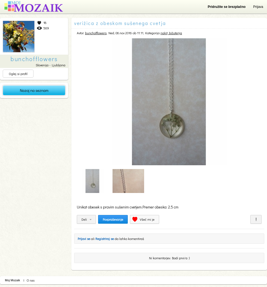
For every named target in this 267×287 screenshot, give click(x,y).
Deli (84, 219)
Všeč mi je (147, 219)
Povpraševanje (113, 219)
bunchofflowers (96, 33)
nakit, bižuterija (171, 33)
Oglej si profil (18, 73)
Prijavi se (84, 238)
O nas (31, 280)
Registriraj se (104, 238)
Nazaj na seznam (34, 90)
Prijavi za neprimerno (256, 219)
